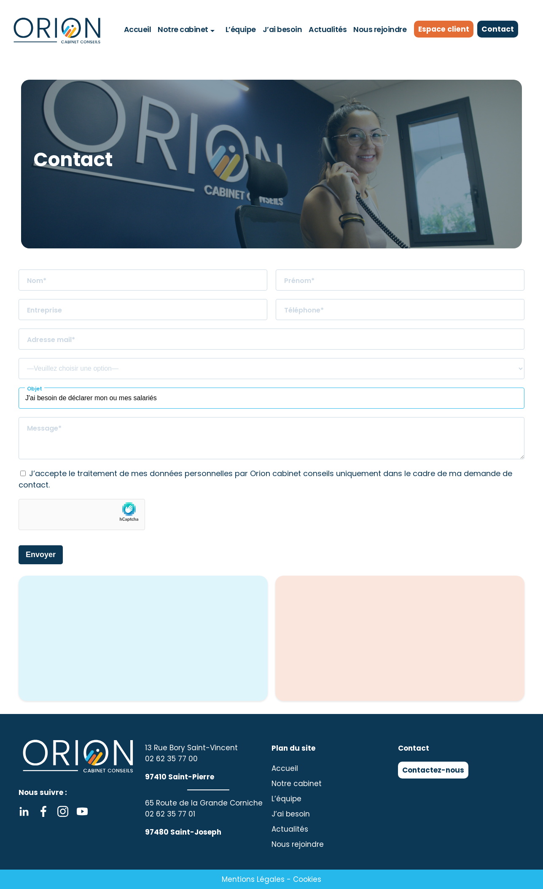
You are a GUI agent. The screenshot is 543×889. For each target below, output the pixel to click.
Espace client (444, 29)
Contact (500, 29)
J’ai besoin (282, 29)
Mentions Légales (253, 879)
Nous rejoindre (378, 29)
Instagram (62, 811)
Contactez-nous (433, 770)
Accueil (139, 29)
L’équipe (241, 29)
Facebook (43, 811)
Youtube (82, 811)
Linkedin (24, 811)
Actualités (326, 29)
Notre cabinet (184, 29)
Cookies (307, 879)
